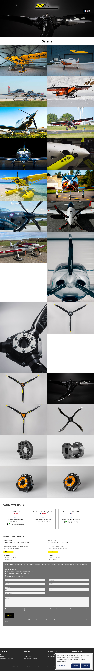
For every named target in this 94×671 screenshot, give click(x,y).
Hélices (26, 654)
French (85, 11)
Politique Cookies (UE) (33, 667)
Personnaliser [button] (61, 666)
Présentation (4, 654)
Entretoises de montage (31, 658)
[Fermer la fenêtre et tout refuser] (90, 655)
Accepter (85, 666)
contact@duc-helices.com (43, 520)
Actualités (4, 660)
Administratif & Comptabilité (15, 576)
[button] (23, 60)
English (88, 11)
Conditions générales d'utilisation (49, 667)
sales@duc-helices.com (15, 520)
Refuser (75, 666)
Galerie (3, 656)
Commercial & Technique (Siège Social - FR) (20, 571)
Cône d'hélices (28, 656)
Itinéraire (8, 552)
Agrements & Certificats (7, 658)
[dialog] (73, 661)
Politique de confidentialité (19, 667)
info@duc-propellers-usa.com (71, 519)
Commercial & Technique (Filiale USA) (18, 573)
